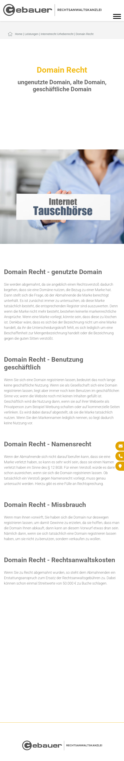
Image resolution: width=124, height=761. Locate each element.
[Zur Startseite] (52, 15)
